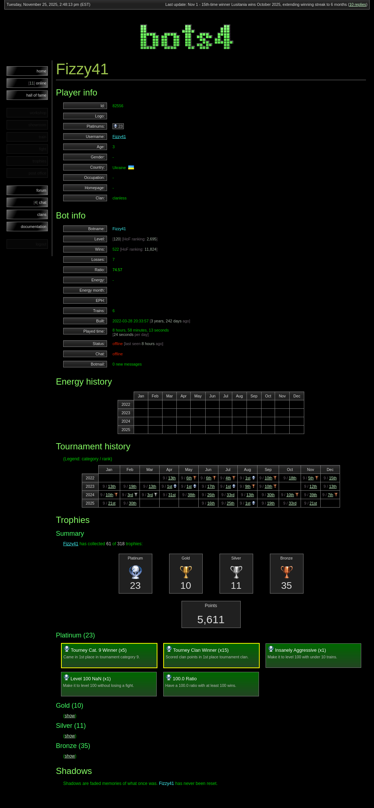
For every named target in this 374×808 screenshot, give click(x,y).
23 (118, 126)
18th (293, 478)
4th (228, 478)
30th (271, 495)
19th (133, 486)
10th (268, 478)
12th (313, 486)
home (41, 71)
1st (247, 478)
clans (41, 214)
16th (211, 503)
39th (313, 495)
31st (172, 495)
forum (41, 190)
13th (172, 478)
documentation (33, 226)
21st (111, 503)
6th (189, 478)
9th (248, 486)
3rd (130, 495)
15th (333, 478)
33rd (230, 495)
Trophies (72, 520)
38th (191, 495)
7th (330, 495)
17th (211, 486)
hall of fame (36, 95)
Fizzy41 (119, 136)
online (37, 83)
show (70, 715)
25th (230, 503)
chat (40, 202)
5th (311, 478)
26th (211, 495)
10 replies (357, 4)
